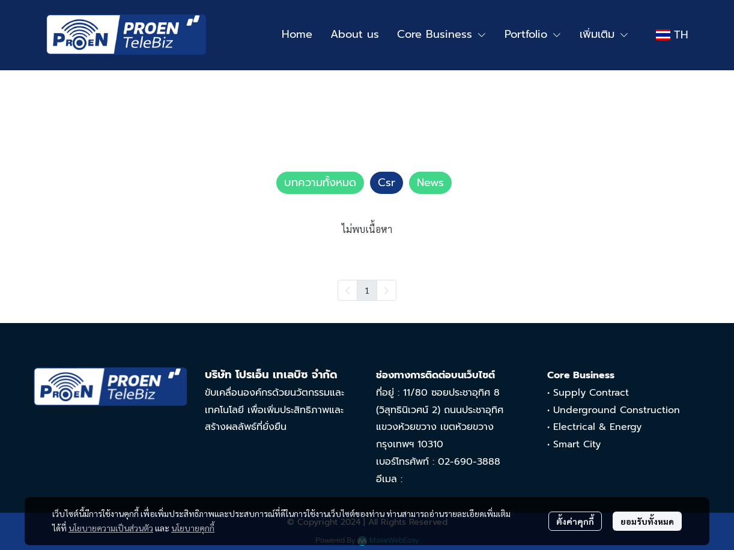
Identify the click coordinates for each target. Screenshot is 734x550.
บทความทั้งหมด (100, 100)
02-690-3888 (469, 462)
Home (46, 100)
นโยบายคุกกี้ (192, 527)
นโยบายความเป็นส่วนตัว (110, 527)
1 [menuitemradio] (367, 290)
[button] (672, 35)
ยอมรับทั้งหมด (647, 521)
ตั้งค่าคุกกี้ (575, 521)
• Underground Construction (613, 410)
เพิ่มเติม (604, 34)
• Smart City (574, 444)
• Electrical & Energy (594, 427)
